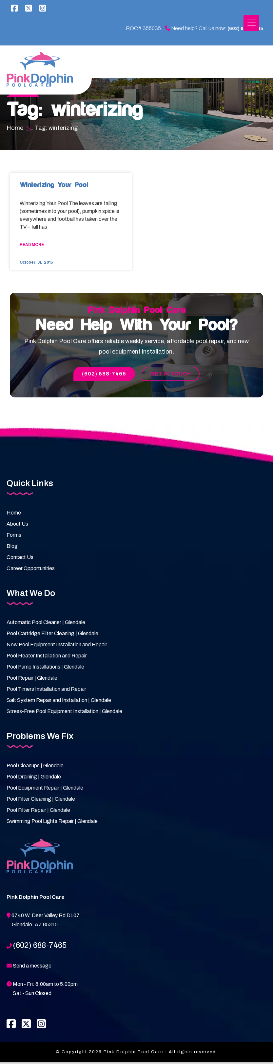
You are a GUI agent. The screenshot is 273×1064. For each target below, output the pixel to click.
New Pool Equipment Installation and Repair (57, 646)
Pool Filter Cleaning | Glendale (41, 800)
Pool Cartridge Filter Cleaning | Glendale (52, 635)
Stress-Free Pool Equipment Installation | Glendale (64, 713)
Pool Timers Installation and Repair (46, 690)
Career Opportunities (31, 570)
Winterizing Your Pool (54, 186)
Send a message (32, 967)
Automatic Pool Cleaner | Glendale (46, 624)
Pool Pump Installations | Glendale (45, 668)
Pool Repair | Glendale (32, 679)
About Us (17, 525)
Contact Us (20, 559)
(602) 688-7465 (234, 28)
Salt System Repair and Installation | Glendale (59, 702)
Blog (12, 547)
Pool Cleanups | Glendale (35, 767)
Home (14, 514)
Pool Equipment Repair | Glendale (45, 789)
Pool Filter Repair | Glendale (38, 811)
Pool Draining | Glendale (34, 778)
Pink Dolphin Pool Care (41, 70)
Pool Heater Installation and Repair (47, 657)
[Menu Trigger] (251, 23)
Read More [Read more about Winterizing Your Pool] (32, 245)
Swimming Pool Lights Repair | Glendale (52, 823)
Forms (14, 536)
